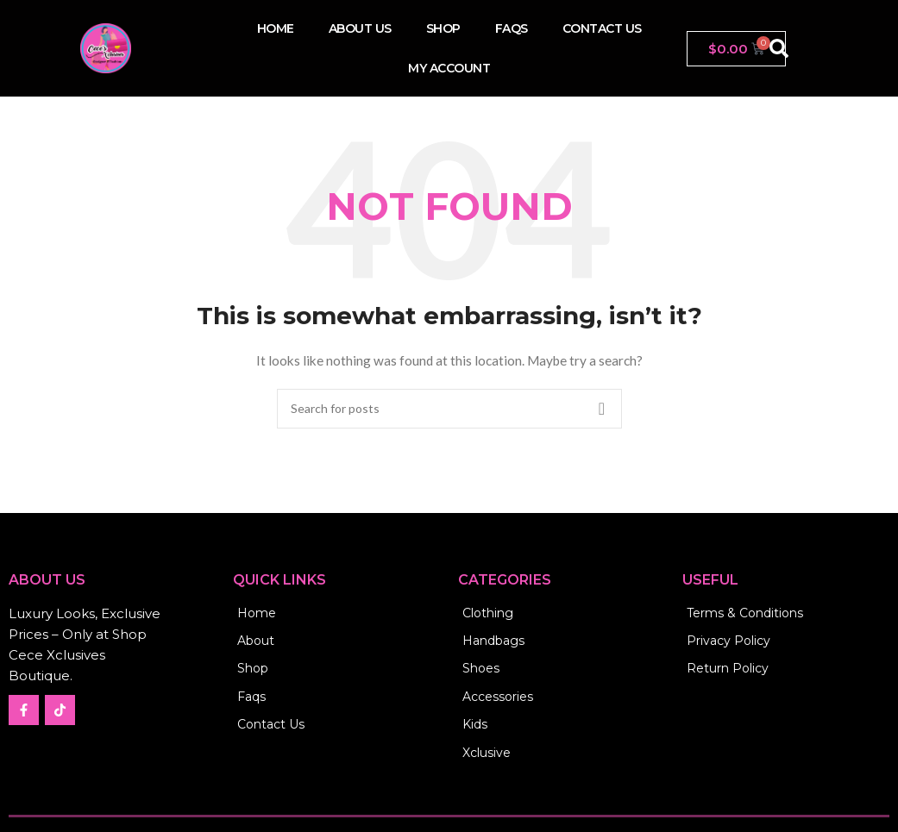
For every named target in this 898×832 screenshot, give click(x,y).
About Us (360, 28)
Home (275, 28)
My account (449, 68)
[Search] (449, 409)
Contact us (602, 28)
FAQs (511, 28)
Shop (443, 28)
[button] (779, 48)
